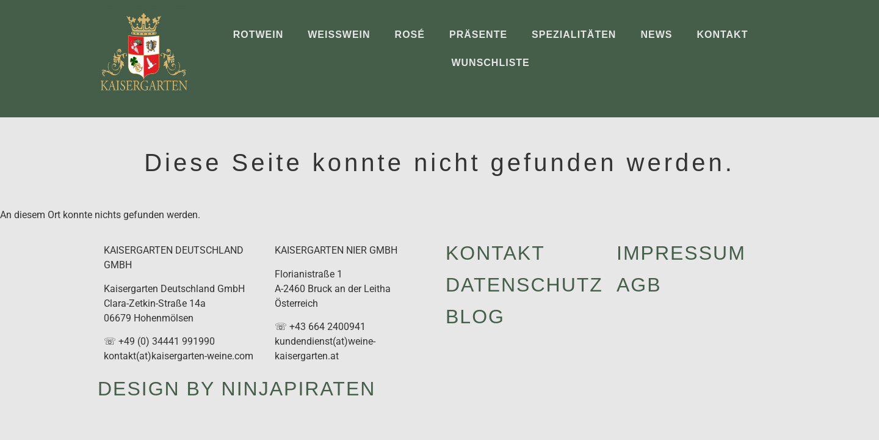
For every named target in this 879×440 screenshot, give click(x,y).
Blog (475, 317)
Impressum (681, 253)
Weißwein (339, 34)
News (656, 34)
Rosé (410, 34)
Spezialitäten (574, 34)
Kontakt (722, 34)
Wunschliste (490, 62)
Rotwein (258, 34)
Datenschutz (524, 285)
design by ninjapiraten (236, 389)
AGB (639, 285)
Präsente (478, 34)
